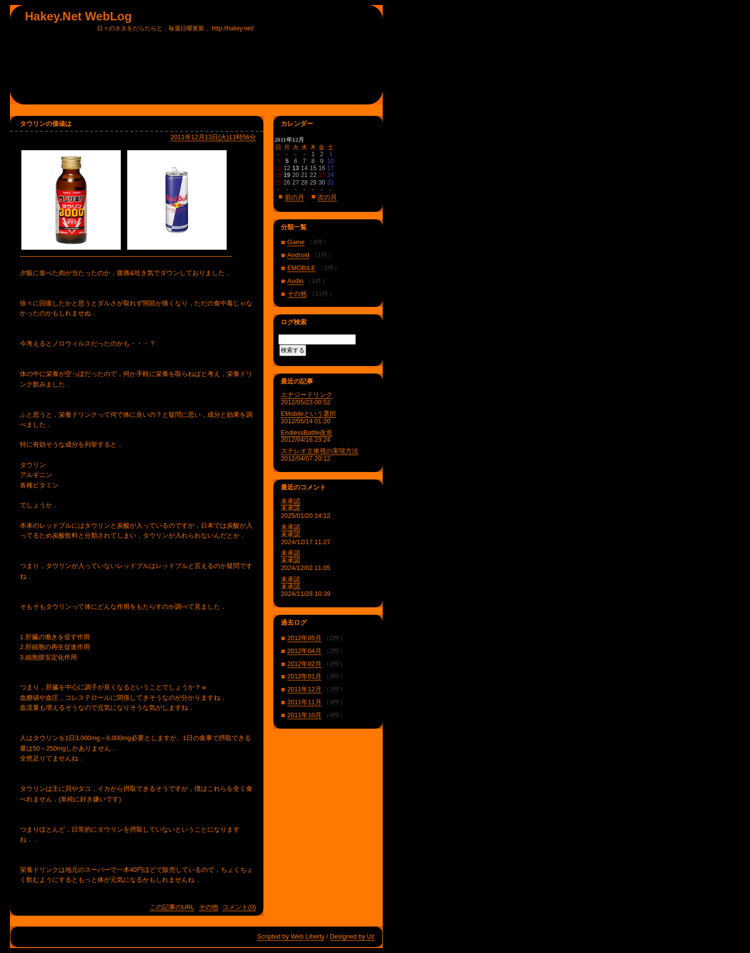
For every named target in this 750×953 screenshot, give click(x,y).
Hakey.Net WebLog (78, 16)
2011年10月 (304, 715)
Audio (295, 281)
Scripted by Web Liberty (291, 936)
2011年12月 (304, 689)
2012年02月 (304, 663)
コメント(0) (239, 907)
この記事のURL (172, 907)
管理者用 (362, 109)
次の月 (327, 197)
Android (298, 255)
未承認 (290, 501)
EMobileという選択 (308, 413)
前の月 (294, 197)
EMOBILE (301, 268)
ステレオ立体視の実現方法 (319, 451)
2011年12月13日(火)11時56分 (213, 137)
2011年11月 (304, 702)
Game (296, 242)
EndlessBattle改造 (307, 432)
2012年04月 (304, 651)
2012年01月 (304, 676)
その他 (208, 907)
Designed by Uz (352, 936)
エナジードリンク (307, 394)
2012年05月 (304, 638)
